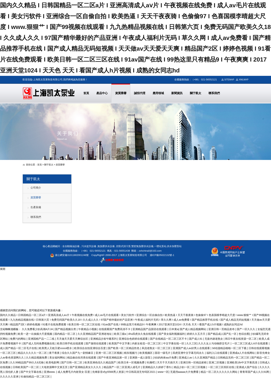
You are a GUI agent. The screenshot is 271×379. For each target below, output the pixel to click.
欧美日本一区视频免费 (131, 362)
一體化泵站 (160, 246)
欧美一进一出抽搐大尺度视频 (35, 333)
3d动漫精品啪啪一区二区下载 (229, 348)
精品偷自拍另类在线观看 (82, 357)
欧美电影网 (53, 362)
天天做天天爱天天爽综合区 (72, 338)
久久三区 (191, 343)
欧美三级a (120, 333)
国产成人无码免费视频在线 (39, 343)
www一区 (163, 371)
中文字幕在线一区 (174, 343)
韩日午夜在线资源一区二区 (241, 338)
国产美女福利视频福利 (172, 333)
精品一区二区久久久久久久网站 (219, 371)
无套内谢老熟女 (214, 338)
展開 (2, 268)
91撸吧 (151, 362)
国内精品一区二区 (65, 333)
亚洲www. (50, 371)
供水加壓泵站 (174, 246)
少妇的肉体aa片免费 (165, 357)
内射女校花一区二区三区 (147, 343)
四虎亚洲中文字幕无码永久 (189, 352)
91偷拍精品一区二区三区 (35, 376)
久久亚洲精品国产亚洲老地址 (95, 333)
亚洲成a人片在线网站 (243, 352)
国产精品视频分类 (66, 329)
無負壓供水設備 (106, 246)
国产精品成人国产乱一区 (222, 333)
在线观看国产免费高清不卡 (115, 329)
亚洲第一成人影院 (140, 357)
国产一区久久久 (246, 329)
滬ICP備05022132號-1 (162, 255)
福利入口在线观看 (217, 352)
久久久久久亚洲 (9, 376)
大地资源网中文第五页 (54, 367)
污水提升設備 (88, 246)
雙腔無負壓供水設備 (142, 246)
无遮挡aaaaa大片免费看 (184, 371)
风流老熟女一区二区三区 (156, 348)
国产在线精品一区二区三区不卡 (169, 338)
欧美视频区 (146, 352)
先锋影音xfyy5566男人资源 (108, 371)
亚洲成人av (186, 357)
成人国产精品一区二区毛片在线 (19, 348)
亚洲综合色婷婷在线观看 (133, 338)
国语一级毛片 (163, 352)
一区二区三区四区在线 (221, 367)
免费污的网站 (18, 338)
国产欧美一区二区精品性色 (124, 348)
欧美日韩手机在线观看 (70, 343)
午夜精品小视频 (87, 329)
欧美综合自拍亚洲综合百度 (90, 348)
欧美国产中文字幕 (120, 343)
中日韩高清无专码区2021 (141, 371)
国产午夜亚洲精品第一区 (113, 357)
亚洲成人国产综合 (247, 367)
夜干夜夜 (54, 352)
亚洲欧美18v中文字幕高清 (242, 362)
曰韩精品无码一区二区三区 (234, 357)
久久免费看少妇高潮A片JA (38, 329)
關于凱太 (48, 164)
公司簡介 (35, 187)
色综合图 (244, 333)
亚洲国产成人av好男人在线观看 (192, 348)
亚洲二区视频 (217, 362)
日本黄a (173, 329)
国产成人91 (196, 338)
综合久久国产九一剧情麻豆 (78, 352)
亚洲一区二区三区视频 (109, 352)
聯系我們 (35, 216)
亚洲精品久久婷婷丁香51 (157, 367)
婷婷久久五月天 (196, 333)
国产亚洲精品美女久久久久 (86, 367)
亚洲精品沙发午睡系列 (103, 338)
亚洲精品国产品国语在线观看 (149, 329)
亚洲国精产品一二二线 (41, 338)
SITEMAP (229, 79)
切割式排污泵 (123, 246)
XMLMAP (243, 79)
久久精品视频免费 (37, 357)
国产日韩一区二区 (72, 362)
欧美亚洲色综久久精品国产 (100, 362)
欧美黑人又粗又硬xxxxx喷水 (56, 348)
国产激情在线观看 (96, 343)
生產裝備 (35, 207)
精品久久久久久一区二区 (33, 352)
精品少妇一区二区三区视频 (190, 367)
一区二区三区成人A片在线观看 (250, 343)
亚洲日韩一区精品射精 (193, 362)
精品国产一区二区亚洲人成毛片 (122, 367)
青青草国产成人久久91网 (255, 371)
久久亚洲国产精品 (205, 357)
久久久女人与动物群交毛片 (214, 343)
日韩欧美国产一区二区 (26, 367)
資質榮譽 (35, 197)
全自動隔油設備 (70, 246)
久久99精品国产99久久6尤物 (27, 362)
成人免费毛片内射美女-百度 (74, 371)
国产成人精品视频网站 (193, 329)
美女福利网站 (57, 357)
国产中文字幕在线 (31, 371)
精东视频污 (131, 352)
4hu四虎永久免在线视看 (142, 333)
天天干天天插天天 (168, 362)
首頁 (39, 164)
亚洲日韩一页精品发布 (221, 329)
